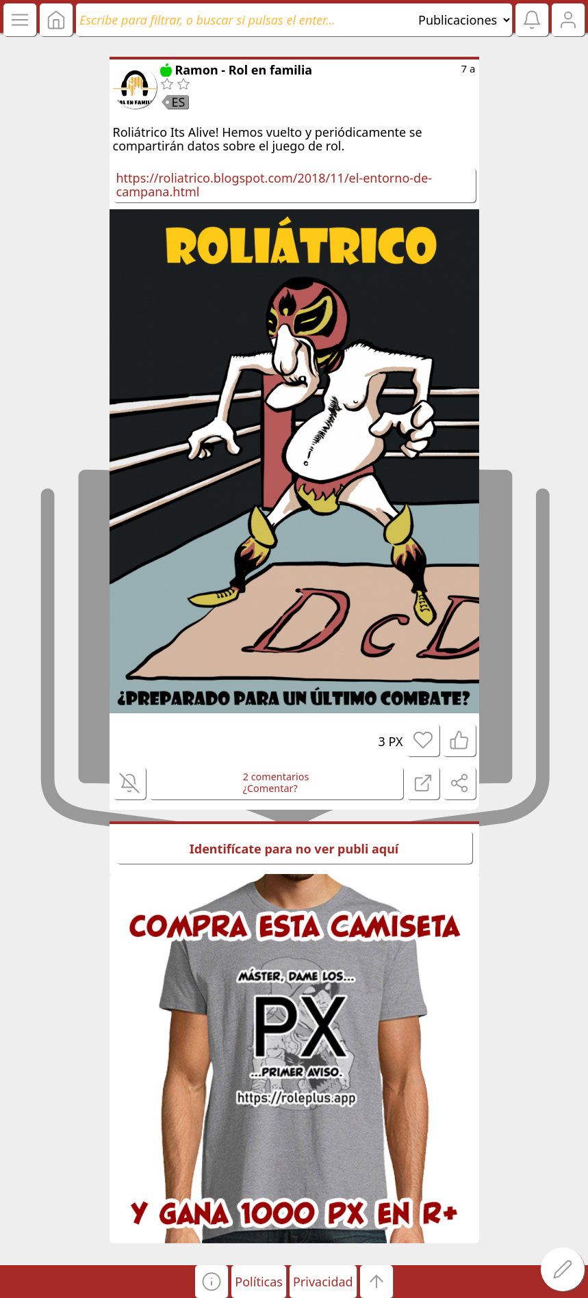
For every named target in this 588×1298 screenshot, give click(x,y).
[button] (211, 1281)
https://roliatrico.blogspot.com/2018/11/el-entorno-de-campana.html (274, 185)
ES (179, 102)
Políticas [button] (259, 1281)
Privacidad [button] (323, 1281)
